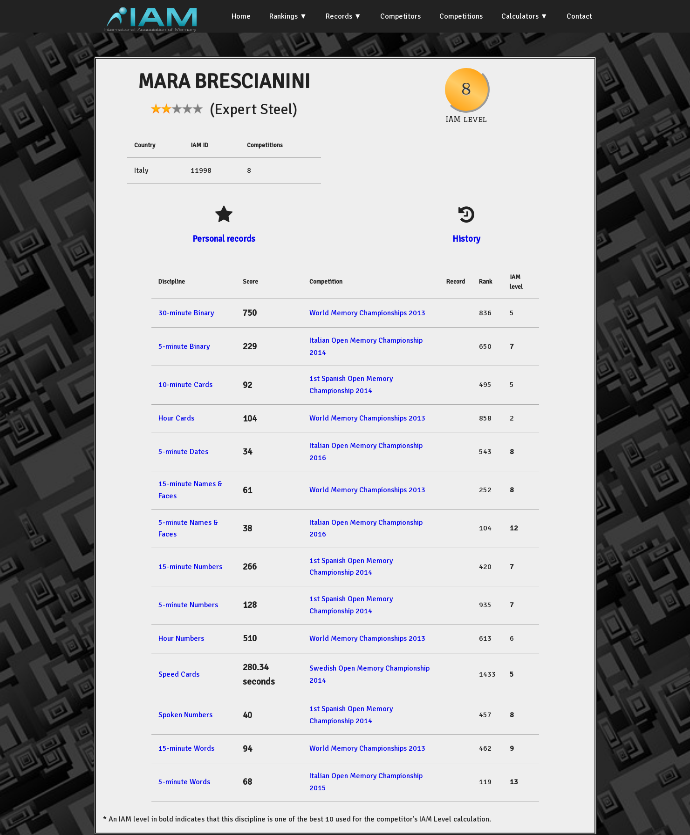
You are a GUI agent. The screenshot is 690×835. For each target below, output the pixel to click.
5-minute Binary (184, 346)
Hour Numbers (181, 638)
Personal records (223, 238)
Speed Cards (178, 674)
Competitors (400, 16)
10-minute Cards (185, 384)
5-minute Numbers (188, 605)
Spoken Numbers (185, 715)
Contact (579, 16)
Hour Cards (176, 418)
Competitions (461, 16)
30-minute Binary (186, 313)
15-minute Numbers (190, 566)
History (466, 238)
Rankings (283, 16)
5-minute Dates (183, 451)
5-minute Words (184, 782)
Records (339, 16)
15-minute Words (186, 748)
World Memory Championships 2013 (367, 313)
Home (241, 16)
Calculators (520, 16)
